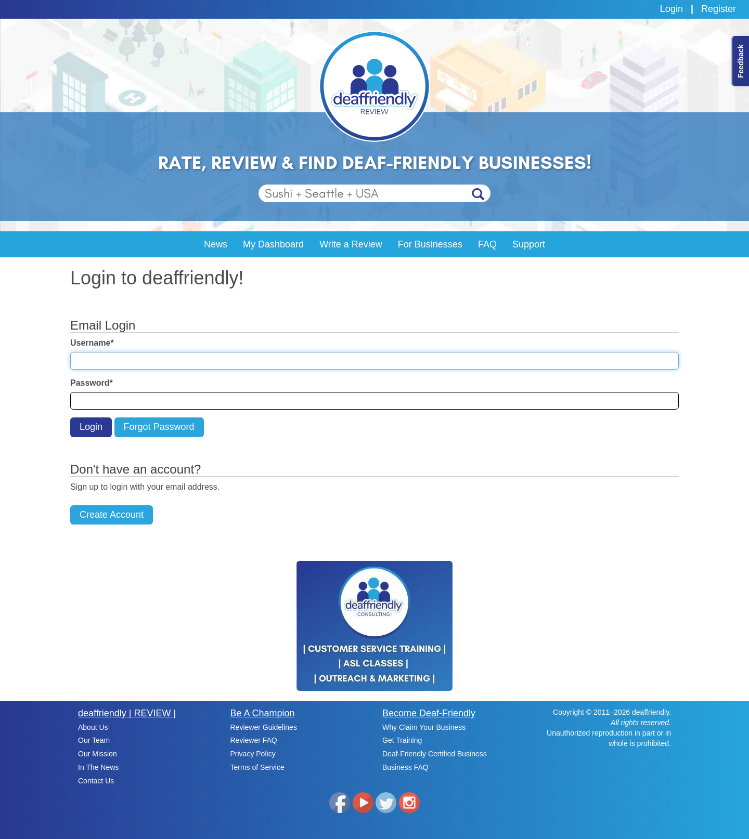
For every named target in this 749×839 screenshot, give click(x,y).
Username (92, 342)
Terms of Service (257, 767)
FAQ (487, 244)
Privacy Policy (253, 754)
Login (671, 9)
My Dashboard (273, 244)
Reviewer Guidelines (263, 727)
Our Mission (97, 754)
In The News (98, 767)
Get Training (402, 740)
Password (91, 382)
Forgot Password (159, 427)
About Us (93, 727)
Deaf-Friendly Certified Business (434, 754)
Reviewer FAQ (253, 740)
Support (528, 244)
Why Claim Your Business (424, 727)
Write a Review (350, 244)
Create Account (112, 514)
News (215, 244)
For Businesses (430, 244)
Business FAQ (405, 767)
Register (718, 9)
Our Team (94, 740)
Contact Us (96, 781)
